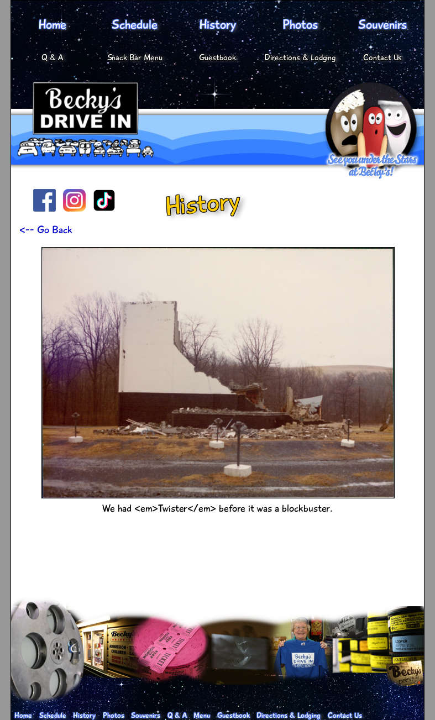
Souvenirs (382, 25)
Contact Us (382, 57)
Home (52, 25)
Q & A (52, 57)
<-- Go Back (45, 230)
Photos (300, 25)
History (217, 25)
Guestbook (217, 57)
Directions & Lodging (300, 57)
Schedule (135, 25)
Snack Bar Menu (135, 57)
